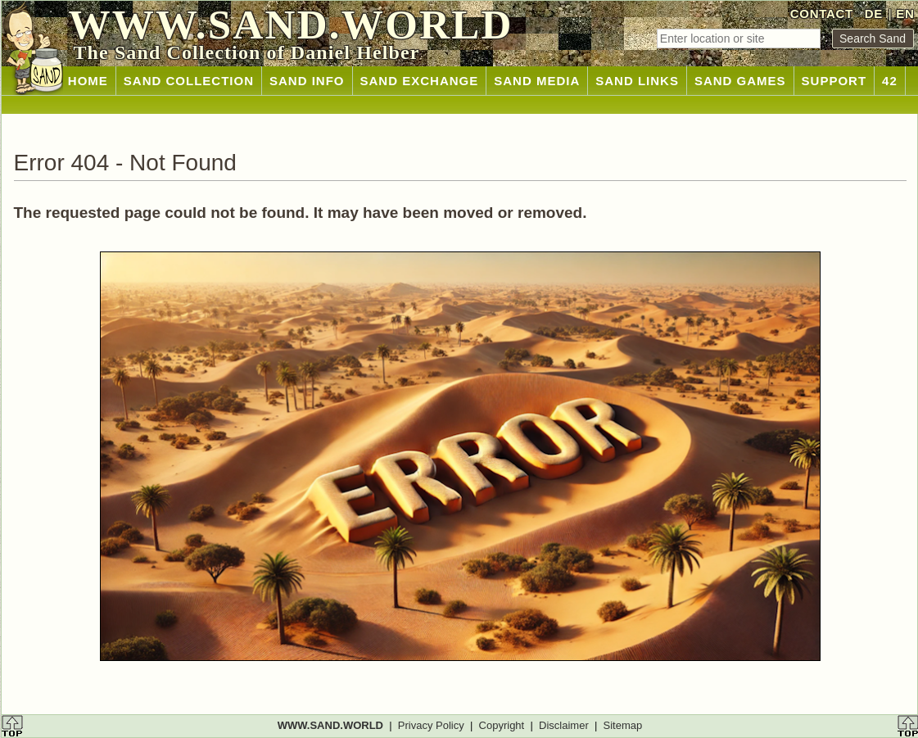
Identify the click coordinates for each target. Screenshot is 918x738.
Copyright (502, 725)
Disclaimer (564, 725)
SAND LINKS (637, 81)
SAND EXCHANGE (419, 81)
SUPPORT (834, 81)
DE (874, 13)
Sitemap (623, 725)
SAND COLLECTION (189, 81)
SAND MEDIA (537, 81)
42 (890, 81)
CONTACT (821, 13)
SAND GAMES (740, 81)
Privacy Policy (431, 725)
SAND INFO (307, 81)
